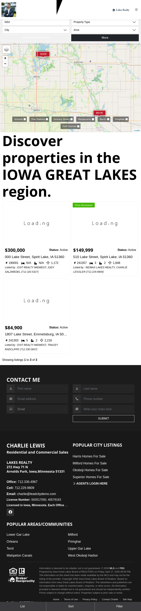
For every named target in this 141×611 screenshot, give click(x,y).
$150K (43, 54)
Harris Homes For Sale (89, 456)
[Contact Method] (41, 409)
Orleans (12, 541)
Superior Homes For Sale (91, 477)
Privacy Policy (90, 599)
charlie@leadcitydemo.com (31, 494)
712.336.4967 (22, 482)
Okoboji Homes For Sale (90, 470)
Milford (73, 534)
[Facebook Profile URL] (10, 512)
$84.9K (99, 113)
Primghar (74, 541)
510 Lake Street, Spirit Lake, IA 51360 (103, 257)
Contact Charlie (110, 599)
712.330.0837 (29, 349)
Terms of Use (71, 599)
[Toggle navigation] (138, 10)
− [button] (5, 64)
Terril (10, 548)
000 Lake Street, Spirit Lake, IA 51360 (34, 257)
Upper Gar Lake (79, 548)
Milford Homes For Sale (90, 463)
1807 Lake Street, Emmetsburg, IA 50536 (36, 334)
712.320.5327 (30, 271)
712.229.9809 (26, 16)
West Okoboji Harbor (83, 555)
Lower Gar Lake (18, 534)
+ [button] (5, 58)
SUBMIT (103, 418)
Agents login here (90, 483)
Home (56, 599)
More (105, 37)
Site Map (127, 599)
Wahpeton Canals (19, 555)
